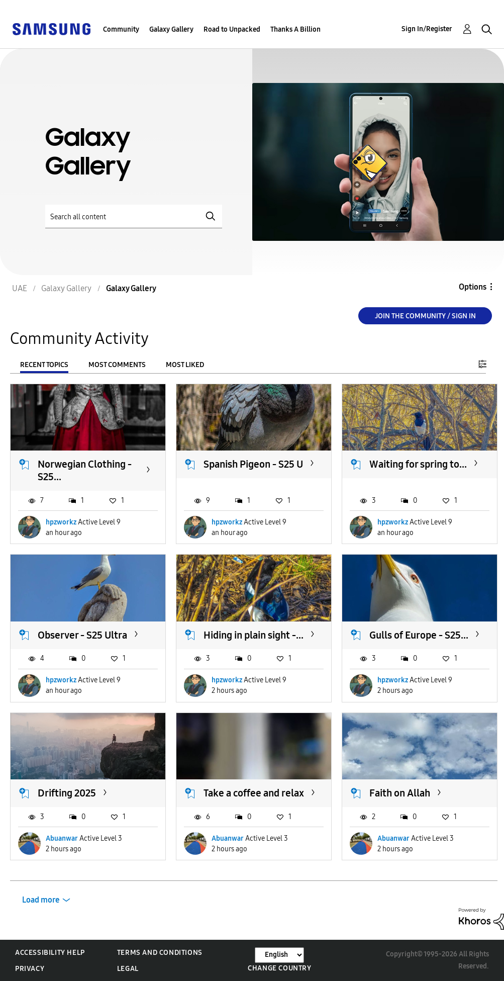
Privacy (29, 968)
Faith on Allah (399, 793)
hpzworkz (61, 522)
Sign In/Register (426, 29)
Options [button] (472, 287)
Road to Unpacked (232, 29)
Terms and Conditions (160, 952)
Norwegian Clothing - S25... (85, 470)
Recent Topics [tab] (44, 365)
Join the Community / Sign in (425, 316)
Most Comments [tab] (117, 365)
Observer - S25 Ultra (82, 635)
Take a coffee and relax (254, 793)
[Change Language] (279, 955)
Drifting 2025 (67, 793)
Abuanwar (62, 838)
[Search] (133, 216)
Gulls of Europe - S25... (418, 635)
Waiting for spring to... (418, 464)
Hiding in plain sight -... (254, 635)
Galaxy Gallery (171, 29)
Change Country (279, 968)
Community (121, 29)
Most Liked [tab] (185, 365)
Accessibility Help (50, 952)
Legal (128, 968)
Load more (41, 900)
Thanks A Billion (295, 29)
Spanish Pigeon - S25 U (253, 464)
